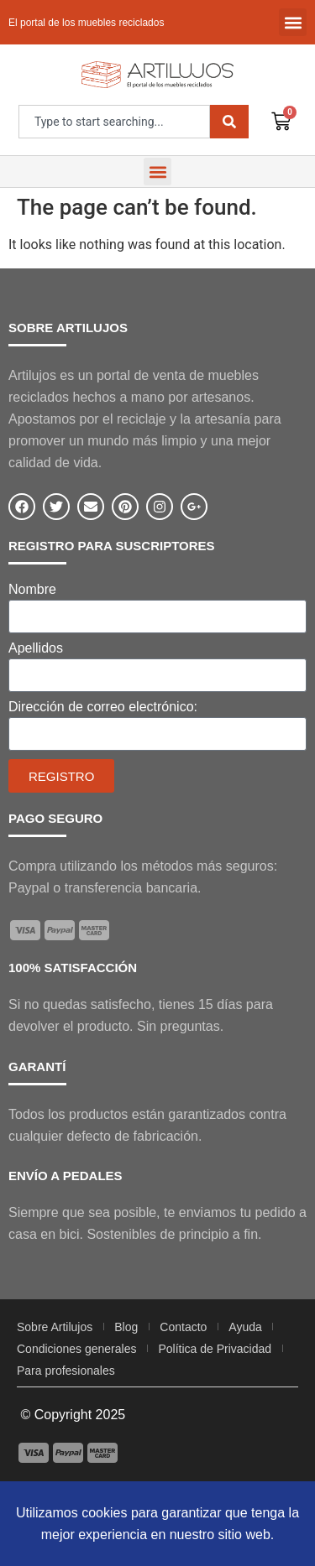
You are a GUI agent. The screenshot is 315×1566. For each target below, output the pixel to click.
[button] (293, 22)
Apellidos (35, 648)
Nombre (32, 589)
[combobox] (114, 121)
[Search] (229, 121)
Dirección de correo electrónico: (102, 707)
